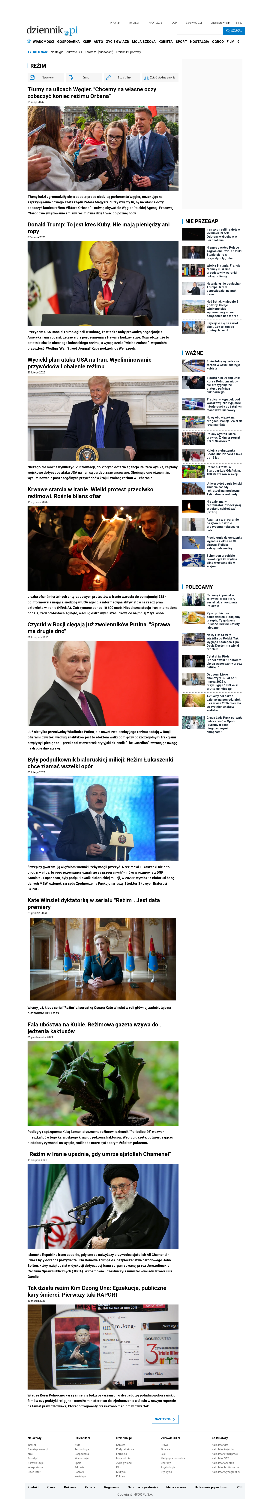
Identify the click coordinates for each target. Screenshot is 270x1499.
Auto (77, 1444)
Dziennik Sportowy (128, 52)
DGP (174, 22)
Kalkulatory (220, 1438)
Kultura (120, 1476)
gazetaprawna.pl (220, 22)
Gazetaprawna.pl (38, 1449)
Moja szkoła (123, 1458)
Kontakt (33, 1487)
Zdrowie (79, 1467)
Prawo (165, 1444)
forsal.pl (134, 22)
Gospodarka (82, 1453)
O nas (51, 1487)
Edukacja (121, 1453)
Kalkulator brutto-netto (225, 1467)
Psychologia (168, 1467)
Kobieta (120, 1444)
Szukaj (234, 31)
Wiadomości (82, 1458)
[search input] (200, 31)
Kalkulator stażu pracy (225, 1453)
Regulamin (111, 1487)
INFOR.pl (115, 22)
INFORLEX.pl (155, 22)
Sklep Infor (34, 1471)
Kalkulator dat (220, 1444)
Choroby (166, 1462)
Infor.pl (32, 1444)
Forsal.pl (33, 1458)
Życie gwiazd (124, 1462)
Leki (163, 1453)
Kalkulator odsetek (223, 1462)
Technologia (82, 1449)
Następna (165, 1419)
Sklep (239, 22)
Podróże (80, 1471)
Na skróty (34, 1438)
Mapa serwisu (176, 1487)
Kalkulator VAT (220, 1458)
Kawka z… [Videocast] (99, 52)
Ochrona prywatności (143, 1487)
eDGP (31, 1453)
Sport (78, 1462)
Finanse (165, 1449)
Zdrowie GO (74, 52)
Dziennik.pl (82, 1438)
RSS (239, 1487)
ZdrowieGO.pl (194, 22)
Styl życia (166, 1471)
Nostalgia (57, 52)
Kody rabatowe (125, 1449)
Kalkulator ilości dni (223, 1449)
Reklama (70, 1487)
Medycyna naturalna (173, 1458)
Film (118, 1467)
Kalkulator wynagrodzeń (226, 1471)
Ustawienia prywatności (211, 1487)
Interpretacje (35, 1467)
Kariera (90, 1487)
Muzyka (121, 1471)
